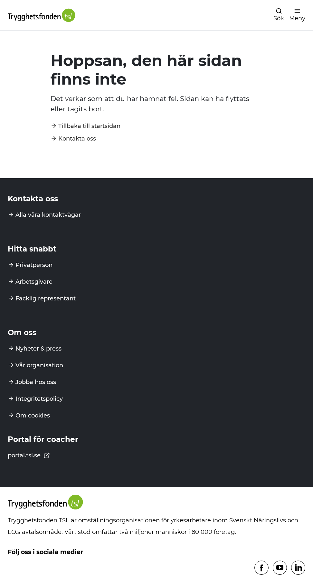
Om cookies (32, 415)
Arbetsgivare (33, 281)
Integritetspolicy (39, 398)
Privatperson (33, 265)
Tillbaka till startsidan (89, 126)
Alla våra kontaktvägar (48, 214)
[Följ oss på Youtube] (280, 568)
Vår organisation (39, 365)
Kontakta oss (77, 138)
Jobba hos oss (35, 382)
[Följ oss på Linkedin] (298, 568)
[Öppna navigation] (278, 15)
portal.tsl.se (29, 455)
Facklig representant (45, 298)
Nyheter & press (38, 348)
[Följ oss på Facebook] (261, 568)
